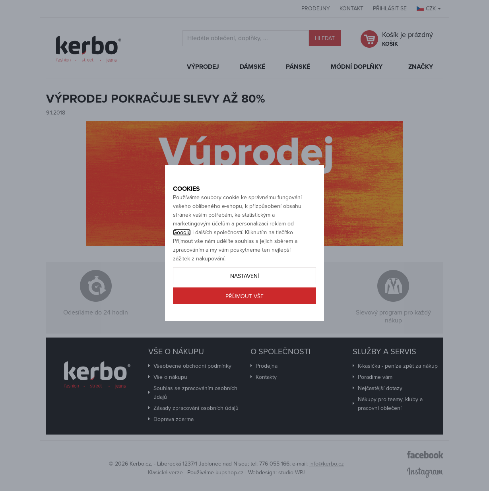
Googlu (182, 258)
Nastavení (244, 302)
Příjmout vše (244, 322)
